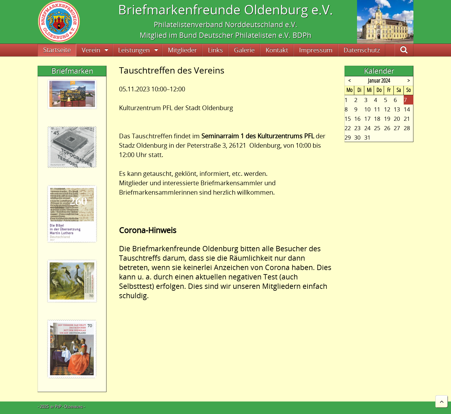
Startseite (57, 50)
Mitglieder (182, 50)
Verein (91, 50)
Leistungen (134, 50)
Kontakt (277, 50)
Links (215, 50)
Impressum (316, 50)
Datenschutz (362, 50)
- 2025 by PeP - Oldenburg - (61, 406)
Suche (410, 50)
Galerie (244, 50)
